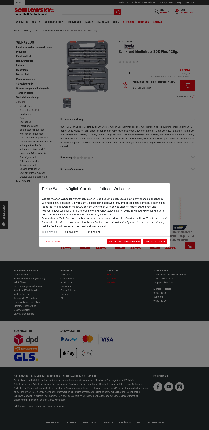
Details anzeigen (51, 241)
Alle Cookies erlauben (155, 241)
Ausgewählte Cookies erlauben (124, 241)
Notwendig (51, 231)
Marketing (94, 231)
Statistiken (73, 231)
